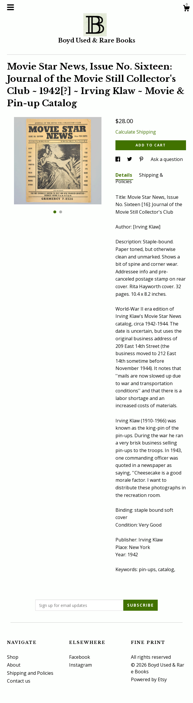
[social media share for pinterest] (142, 159)
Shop (12, 657)
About (13, 665)
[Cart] (186, 8)
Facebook (79, 657)
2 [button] (60, 211)
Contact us (18, 681)
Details (124, 175)
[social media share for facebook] (118, 159)
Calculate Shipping (135, 132)
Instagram (80, 665)
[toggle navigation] (10, 7)
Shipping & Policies (139, 178)
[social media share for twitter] (130, 159)
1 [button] (54, 211)
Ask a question (167, 159)
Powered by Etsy (149, 679)
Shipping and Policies (30, 673)
